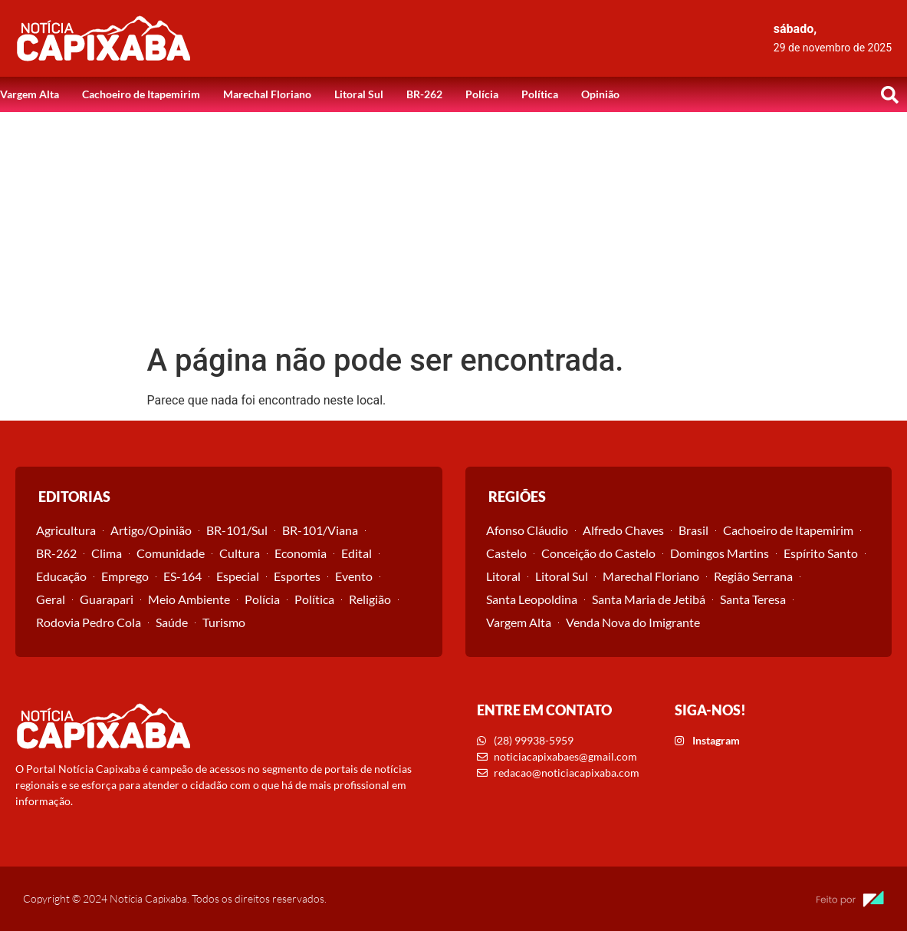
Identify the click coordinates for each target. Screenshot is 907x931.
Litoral (503, 576)
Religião (370, 599)
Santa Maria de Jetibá (648, 599)
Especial (237, 576)
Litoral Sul (358, 94)
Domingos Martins (719, 553)
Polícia (481, 94)
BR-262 (424, 94)
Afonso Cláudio (527, 530)
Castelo (506, 553)
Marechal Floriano (267, 94)
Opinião (600, 94)
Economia (300, 553)
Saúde (172, 622)
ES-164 (182, 576)
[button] (889, 94)
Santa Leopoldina (531, 599)
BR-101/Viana (320, 530)
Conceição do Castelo (598, 553)
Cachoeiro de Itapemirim (141, 94)
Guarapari (106, 599)
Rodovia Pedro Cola (88, 622)
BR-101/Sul (237, 530)
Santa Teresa (753, 599)
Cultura (239, 553)
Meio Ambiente (189, 599)
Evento (354, 576)
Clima (106, 553)
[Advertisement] (453, 227)
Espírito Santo (821, 553)
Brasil (693, 530)
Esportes (297, 576)
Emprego (125, 576)
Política (539, 94)
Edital (356, 553)
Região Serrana (753, 576)
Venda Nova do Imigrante (633, 622)
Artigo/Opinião (151, 530)
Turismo (223, 622)
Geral (50, 599)
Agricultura (66, 530)
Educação (61, 576)
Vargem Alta (29, 94)
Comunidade (170, 553)
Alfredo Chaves (623, 530)
